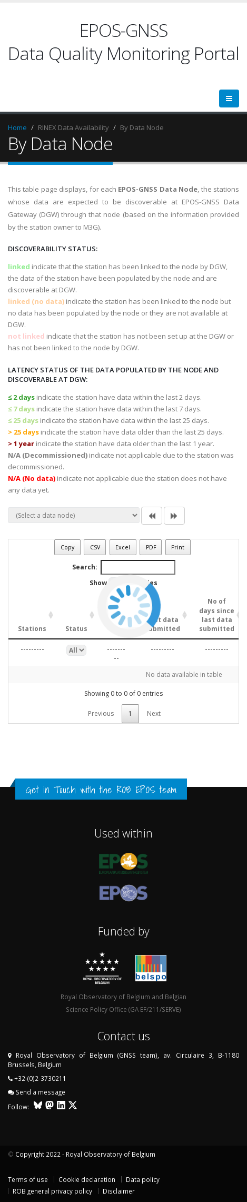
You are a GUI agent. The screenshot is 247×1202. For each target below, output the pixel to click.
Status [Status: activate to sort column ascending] (76, 628)
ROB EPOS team (146, 789)
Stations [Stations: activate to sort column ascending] (32, 628)
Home (17, 127)
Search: (123, 567)
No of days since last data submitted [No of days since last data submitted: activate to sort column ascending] (216, 615)
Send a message (40, 1092)
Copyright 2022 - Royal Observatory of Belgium (85, 1154)
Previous (101, 713)
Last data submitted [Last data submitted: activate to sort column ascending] (162, 624)
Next (154, 713)
